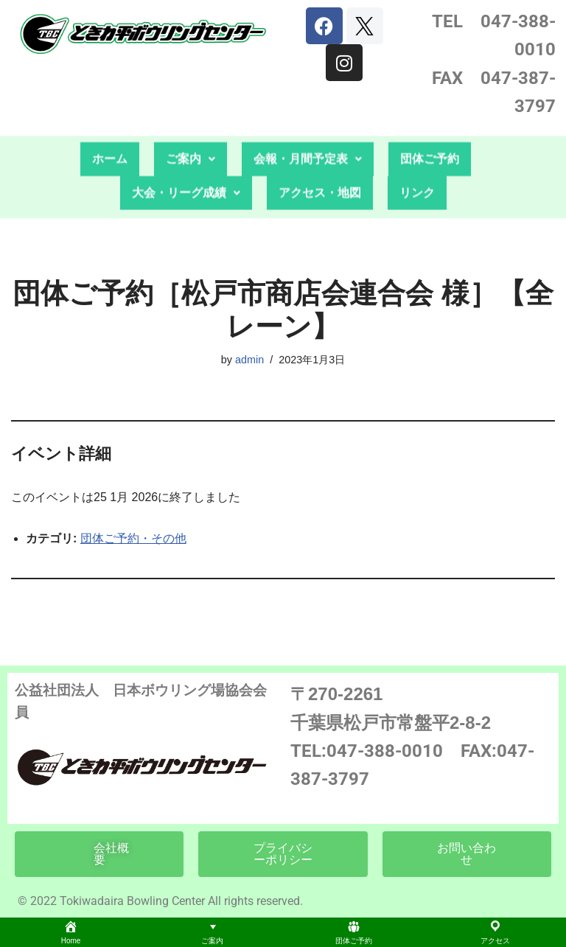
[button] (190, 128)
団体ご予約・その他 (133, 538)
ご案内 (190, 128)
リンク (417, 162)
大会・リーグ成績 (186, 162)
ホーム (109, 128)
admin (249, 360)
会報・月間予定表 (308, 128)
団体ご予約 (429, 128)
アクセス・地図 (320, 162)
